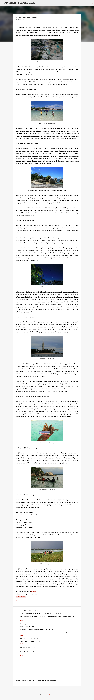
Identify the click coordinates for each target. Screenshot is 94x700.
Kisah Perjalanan (20, 596)
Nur (21, 647)
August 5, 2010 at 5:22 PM (32, 610)
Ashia (22, 638)
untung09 (23, 610)
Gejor (21, 624)
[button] (16, 23)
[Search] (37, 3)
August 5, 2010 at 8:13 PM (30, 624)
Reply (21, 620)
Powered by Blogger (47, 694)
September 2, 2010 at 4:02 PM (31, 638)
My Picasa (34, 591)
